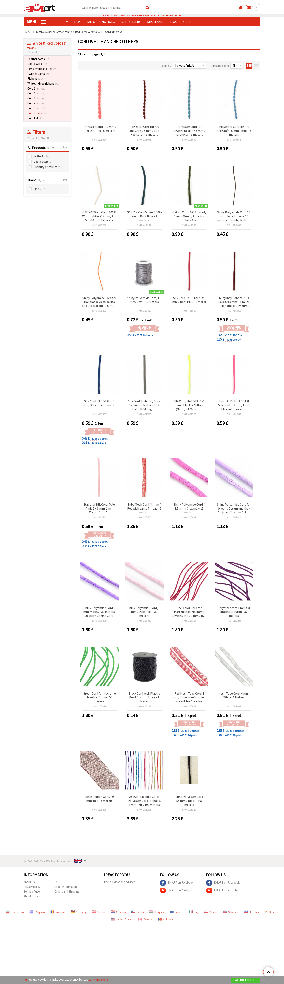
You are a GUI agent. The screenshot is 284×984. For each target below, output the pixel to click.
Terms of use (32, 891)
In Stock (41, 156)
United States (122, 919)
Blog (173, 22)
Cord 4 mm (36, 103)
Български (15, 912)
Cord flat (35, 118)
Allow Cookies (245, 980)
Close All (32, 52)
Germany (78, 912)
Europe (176, 912)
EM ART (41, 189)
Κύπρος (271, 912)
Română (57, 912)
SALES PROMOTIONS (101, 22)
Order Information (65, 887)
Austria (98, 912)
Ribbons (35, 79)
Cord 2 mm (36, 93)
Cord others (37, 113)
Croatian (118, 912)
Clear (64, 147)
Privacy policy (32, 887)
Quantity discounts (47, 167)
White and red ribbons (43, 84)
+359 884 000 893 (169, 15)
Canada (145, 919)
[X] (25, 980)
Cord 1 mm (36, 89)
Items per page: (219, 66)
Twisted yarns (38, 74)
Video (187, 22)
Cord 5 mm (36, 108)
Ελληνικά (37, 912)
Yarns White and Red (42, 69)
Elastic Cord (37, 64)
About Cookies (33, 896)
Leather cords (38, 59)
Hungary (156, 912)
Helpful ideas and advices (119, 882)
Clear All (45, 138)
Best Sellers (43, 161)
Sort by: (167, 66)
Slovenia (251, 912)
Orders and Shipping (66, 891)
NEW (77, 22)
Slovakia (230, 912)
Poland (211, 912)
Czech (137, 912)
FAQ (56, 882)
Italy (194, 912)
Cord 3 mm (36, 98)
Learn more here (99, 980)
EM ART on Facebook (176, 883)
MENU (36, 22)
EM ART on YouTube (176, 890)
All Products (39, 148)
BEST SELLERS (131, 22)
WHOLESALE (155, 22)
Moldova (165, 919)
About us (29, 882)
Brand (34, 180)
